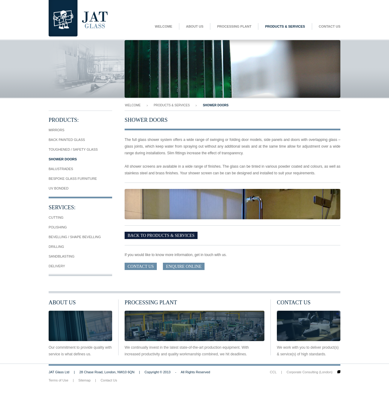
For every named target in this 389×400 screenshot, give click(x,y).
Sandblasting (61, 256)
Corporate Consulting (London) (309, 372)
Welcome (163, 26)
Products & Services (285, 26)
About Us (194, 26)
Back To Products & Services (161, 235)
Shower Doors (63, 159)
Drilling (56, 246)
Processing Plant (234, 26)
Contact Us (329, 26)
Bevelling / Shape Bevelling (75, 237)
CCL (273, 372)
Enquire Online (183, 266)
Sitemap (84, 380)
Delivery (57, 266)
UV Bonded (58, 188)
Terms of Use (58, 380)
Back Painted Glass (67, 140)
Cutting (56, 217)
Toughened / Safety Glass (73, 149)
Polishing (58, 227)
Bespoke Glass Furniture (73, 178)
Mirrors (56, 130)
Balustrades (61, 169)
